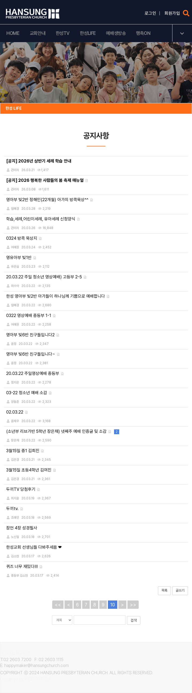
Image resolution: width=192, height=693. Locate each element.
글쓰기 (180, 590)
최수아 (15, 286)
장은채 (15, 440)
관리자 (15, 228)
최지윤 (15, 498)
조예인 (15, 517)
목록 (164, 590)
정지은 (15, 382)
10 (112, 604)
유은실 (15, 266)
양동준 (15, 402)
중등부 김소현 (19, 575)
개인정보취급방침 (15, 653)
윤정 (13, 344)
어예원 (15, 247)
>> (133, 604)
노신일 (15, 537)
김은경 (15, 460)
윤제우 (15, 421)
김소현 (15, 556)
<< (58, 604)
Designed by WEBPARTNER (25, 678)
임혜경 (15, 209)
